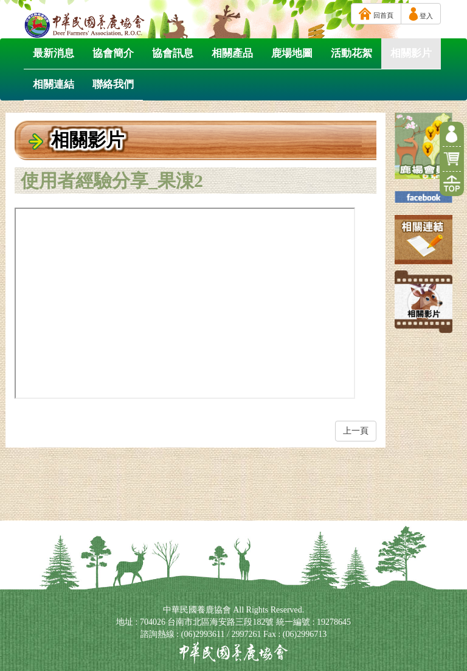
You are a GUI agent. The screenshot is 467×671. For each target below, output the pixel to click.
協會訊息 (172, 53)
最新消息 (53, 53)
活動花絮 (351, 53)
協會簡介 (113, 53)
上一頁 (355, 430)
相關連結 (53, 84)
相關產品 (232, 53)
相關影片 (411, 53)
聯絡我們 (113, 84)
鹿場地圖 (292, 53)
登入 (421, 14)
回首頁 (376, 13)
